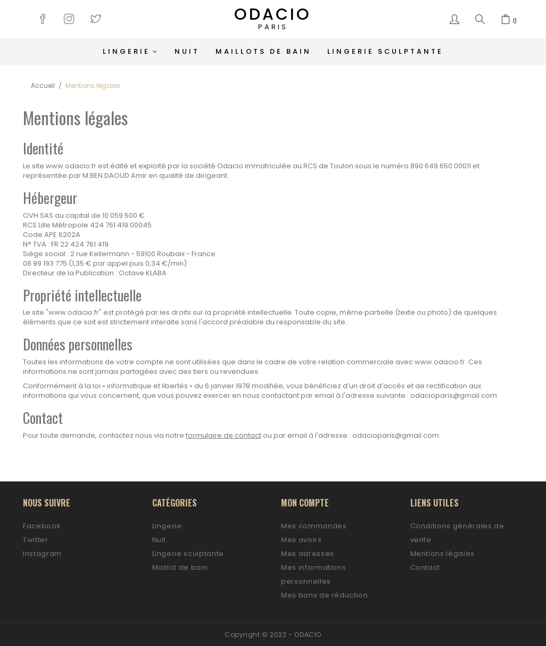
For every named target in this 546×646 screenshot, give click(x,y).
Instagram (42, 554)
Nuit (159, 540)
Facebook (42, 526)
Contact (425, 567)
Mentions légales (442, 554)
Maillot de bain (180, 567)
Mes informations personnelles (313, 574)
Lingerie (167, 526)
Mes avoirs (301, 540)
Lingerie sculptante (188, 554)
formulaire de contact (223, 435)
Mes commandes (313, 526)
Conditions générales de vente (457, 533)
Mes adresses (307, 554)
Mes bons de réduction (324, 595)
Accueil (43, 85)
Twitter (35, 540)
